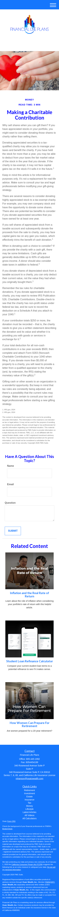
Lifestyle (29, 809)
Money (29, 806)
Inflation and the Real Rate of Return (29, 594)
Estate (29, 796)
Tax (29, 803)
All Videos (29, 815)
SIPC (53, 882)
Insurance (29, 799)
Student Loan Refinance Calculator (29, 661)
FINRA (47, 882)
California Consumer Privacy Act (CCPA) (27, 864)
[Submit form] (13, 531)
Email (10, 484)
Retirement (29, 790)
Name (10, 466)
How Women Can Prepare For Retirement (29, 724)
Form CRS (11, 821)
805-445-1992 (29, 46)
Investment (29, 793)
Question (10, 502)
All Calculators (29, 818)
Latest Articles (29, 812)
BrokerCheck (7, 829)
